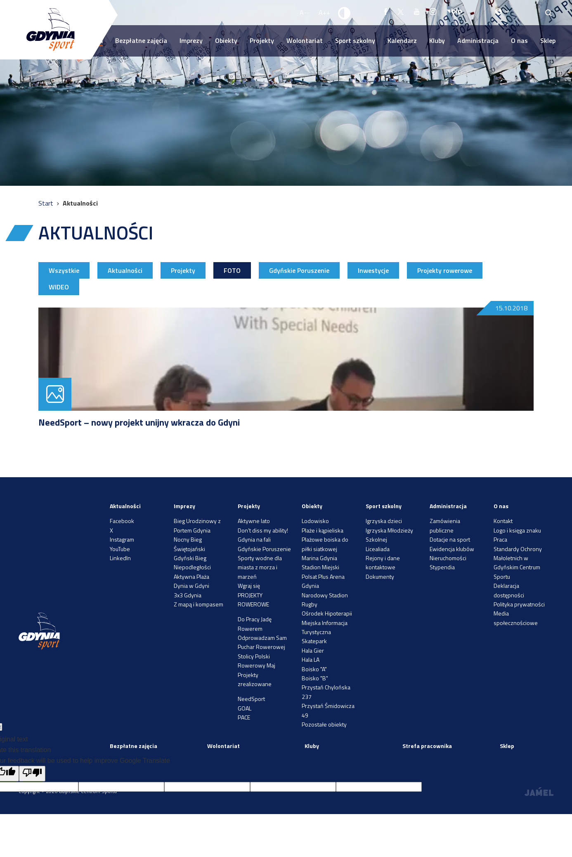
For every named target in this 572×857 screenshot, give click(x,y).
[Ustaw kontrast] (344, 12)
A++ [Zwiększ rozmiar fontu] (324, 12)
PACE (244, 717)
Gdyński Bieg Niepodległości (192, 562)
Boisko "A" (314, 669)
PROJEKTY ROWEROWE (253, 599)
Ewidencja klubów (452, 549)
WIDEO (59, 287)
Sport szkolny (355, 40)
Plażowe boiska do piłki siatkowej (325, 544)
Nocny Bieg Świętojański (189, 544)
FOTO (232, 270)
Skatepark (314, 641)
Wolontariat (304, 40)
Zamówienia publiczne (445, 525)
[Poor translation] (32, 773)
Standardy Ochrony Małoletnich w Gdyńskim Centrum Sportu (518, 563)
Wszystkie (64, 270)
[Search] (548, 12)
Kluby (437, 40)
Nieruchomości (448, 558)
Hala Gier (313, 650)
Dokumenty (380, 576)
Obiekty (226, 40)
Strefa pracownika (427, 745)
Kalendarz (402, 40)
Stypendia (442, 567)
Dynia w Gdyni (191, 585)
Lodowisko (315, 520)
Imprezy (191, 40)
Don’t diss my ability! (263, 530)
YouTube (120, 549)
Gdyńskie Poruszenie (299, 270)
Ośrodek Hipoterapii (327, 613)
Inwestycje (373, 270)
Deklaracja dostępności (509, 590)
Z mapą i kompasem (198, 604)
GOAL (244, 708)
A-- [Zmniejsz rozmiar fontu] (305, 12)
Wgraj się (249, 585)
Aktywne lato (254, 520)
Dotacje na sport (450, 539)
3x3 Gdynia (187, 595)
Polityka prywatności (519, 604)
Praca (500, 539)
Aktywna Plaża (191, 576)
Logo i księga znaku (517, 530)
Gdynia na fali (254, 539)
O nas (519, 40)
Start (46, 203)
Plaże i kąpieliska (322, 530)
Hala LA (310, 659)
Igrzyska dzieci (384, 520)
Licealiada (378, 549)
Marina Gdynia (319, 558)
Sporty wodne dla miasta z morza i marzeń (260, 567)
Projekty (262, 40)
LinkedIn (120, 558)
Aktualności (125, 270)
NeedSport (251, 698)
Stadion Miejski (320, 567)
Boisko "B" (315, 678)
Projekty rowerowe (444, 270)
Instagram (122, 539)
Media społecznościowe (516, 618)
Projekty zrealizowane (255, 679)
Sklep (547, 40)
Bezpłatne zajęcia (141, 40)
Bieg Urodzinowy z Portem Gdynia (197, 525)
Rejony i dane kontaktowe (383, 562)
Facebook (122, 520)
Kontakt (503, 520)
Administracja (478, 40)
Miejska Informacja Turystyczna (324, 627)
